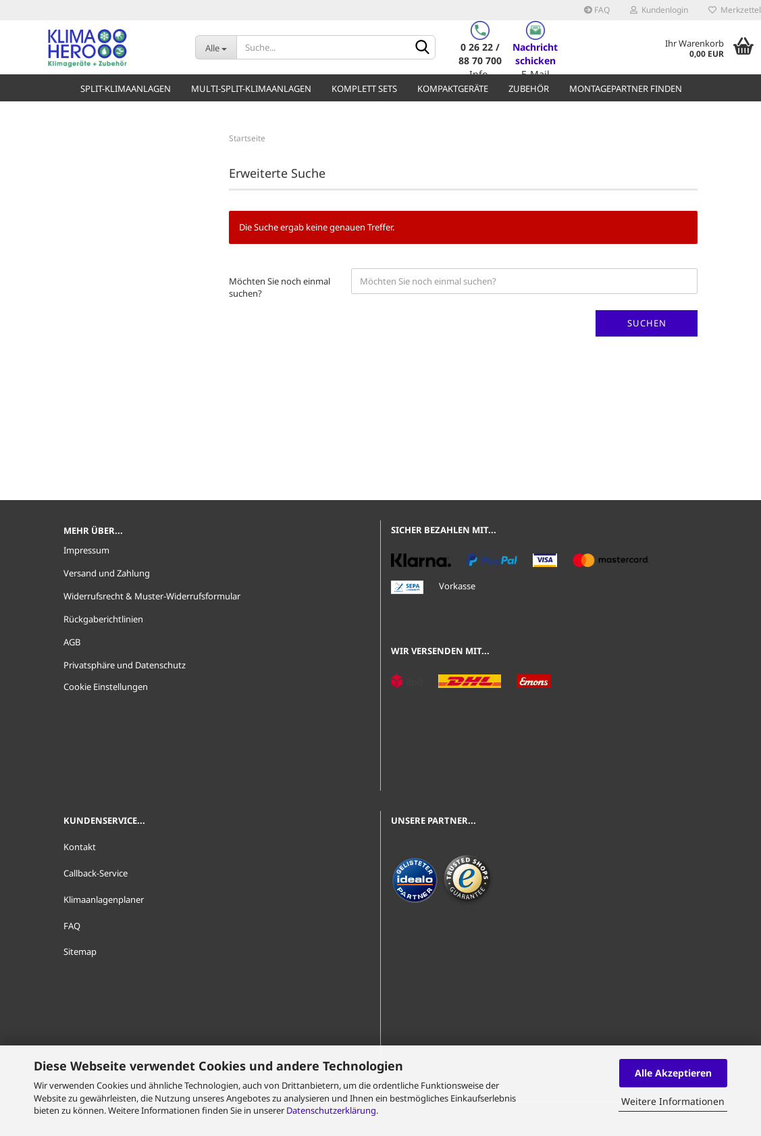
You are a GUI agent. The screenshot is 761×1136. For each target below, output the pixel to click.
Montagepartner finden (625, 88)
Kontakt (79, 847)
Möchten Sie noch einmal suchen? (279, 287)
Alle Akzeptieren (673, 1072)
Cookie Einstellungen (105, 687)
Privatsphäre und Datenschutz (124, 665)
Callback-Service (95, 873)
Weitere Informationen (673, 1101)
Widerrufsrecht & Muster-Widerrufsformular (151, 596)
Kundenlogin (659, 10)
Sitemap (80, 951)
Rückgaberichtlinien (103, 619)
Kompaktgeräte (452, 88)
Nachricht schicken (535, 54)
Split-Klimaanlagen (125, 88)
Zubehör (528, 88)
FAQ (597, 10)
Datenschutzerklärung (331, 1110)
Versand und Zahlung (106, 573)
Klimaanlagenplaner (103, 899)
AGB (71, 642)
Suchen (646, 323)
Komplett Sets (364, 88)
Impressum (86, 550)
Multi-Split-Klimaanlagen (251, 88)
